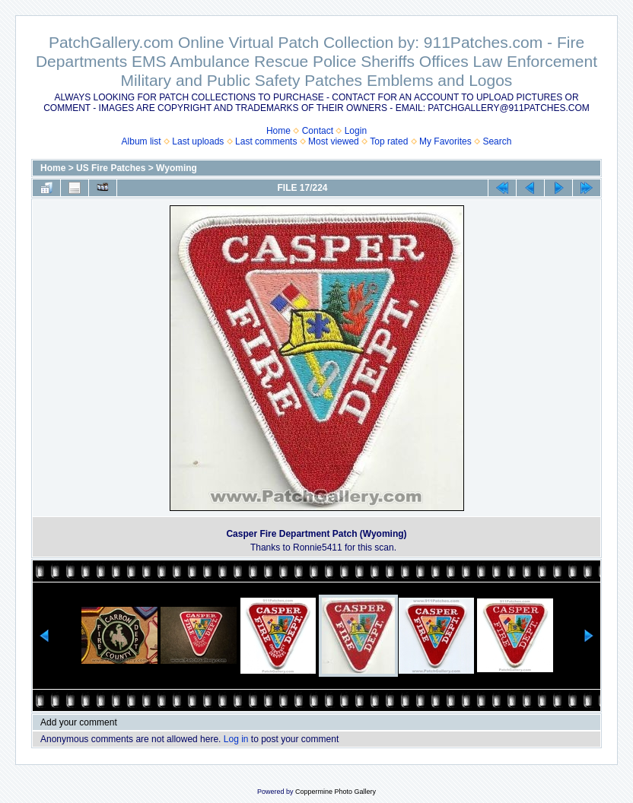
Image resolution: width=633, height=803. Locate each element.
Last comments (266, 141)
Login (356, 130)
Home (278, 130)
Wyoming (176, 168)
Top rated (389, 141)
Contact (317, 130)
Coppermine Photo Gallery (335, 791)
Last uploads (198, 141)
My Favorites (445, 141)
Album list (141, 141)
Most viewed (333, 141)
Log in (236, 739)
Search (496, 141)
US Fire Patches (110, 168)
